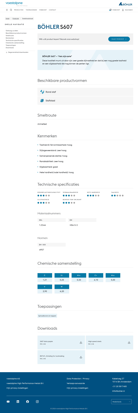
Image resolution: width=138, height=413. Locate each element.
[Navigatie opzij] (7, 10)
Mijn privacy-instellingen (17, 388)
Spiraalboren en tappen (47, 316)
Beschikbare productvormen (15, 36)
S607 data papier (46, 341)
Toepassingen (31, 10)
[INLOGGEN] (126, 10)
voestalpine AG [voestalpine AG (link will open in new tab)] (13, 378)
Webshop (43, 10)
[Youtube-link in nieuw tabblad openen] (8, 401)
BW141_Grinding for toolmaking (52, 356)
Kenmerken (9, 42)
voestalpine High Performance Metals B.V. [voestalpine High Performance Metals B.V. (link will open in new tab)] (25, 383)
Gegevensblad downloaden (16, 62)
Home (8, 19)
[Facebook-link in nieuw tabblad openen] (27, 401)
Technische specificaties (14, 45)
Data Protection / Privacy (78, 378)
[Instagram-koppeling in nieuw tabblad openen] (37, 401)
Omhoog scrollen (11, 32)
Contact (52, 10)
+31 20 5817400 (120, 386)
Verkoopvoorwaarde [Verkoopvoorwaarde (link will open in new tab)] (76, 383)
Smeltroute (9, 39)
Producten (18, 10)
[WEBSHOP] (114, 10)
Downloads (9, 55)
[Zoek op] (11, 10)
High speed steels (94, 341)
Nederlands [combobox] (117, 402)
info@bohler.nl (119, 391)
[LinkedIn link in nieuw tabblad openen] (17, 401)
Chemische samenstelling (14, 49)
